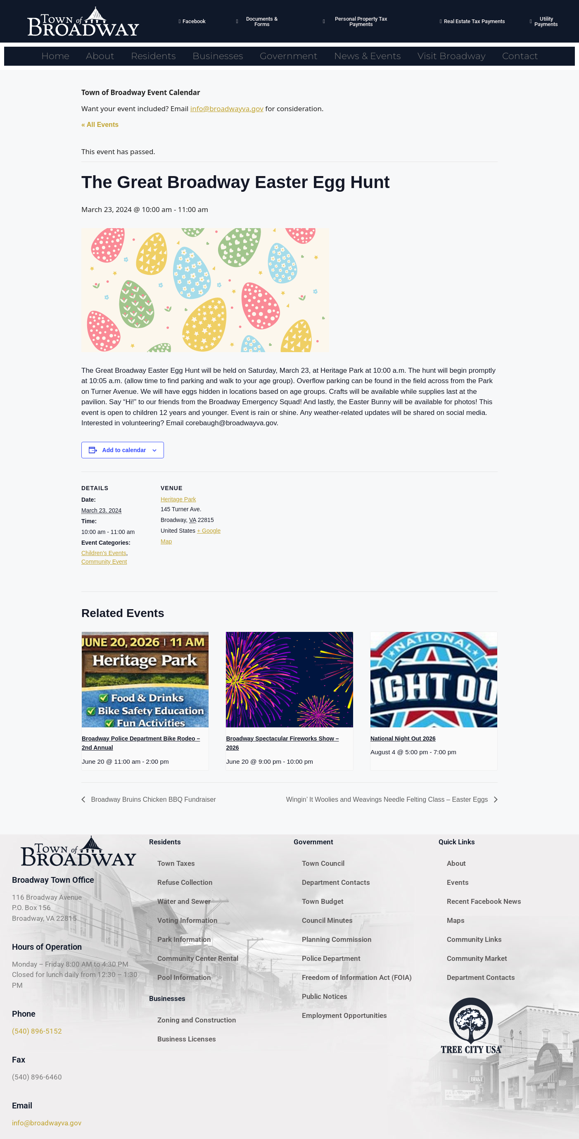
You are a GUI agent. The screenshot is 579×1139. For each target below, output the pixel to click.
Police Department (331, 958)
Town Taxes (176, 863)
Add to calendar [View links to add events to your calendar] (124, 450)
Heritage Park (178, 499)
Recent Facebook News (484, 901)
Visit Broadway (452, 56)
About (100, 56)
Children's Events (103, 553)
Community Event (104, 561)
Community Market (477, 958)
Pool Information (184, 977)
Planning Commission (337, 939)
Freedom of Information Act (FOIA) (357, 977)
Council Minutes (327, 920)
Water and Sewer (184, 901)
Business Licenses (186, 1039)
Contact (520, 56)
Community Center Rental (197, 958)
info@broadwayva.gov (226, 108)
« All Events (100, 124)
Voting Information (187, 920)
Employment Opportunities (344, 1015)
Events (458, 882)
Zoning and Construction (196, 1020)
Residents (153, 56)
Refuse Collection (185, 882)
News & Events (367, 56)
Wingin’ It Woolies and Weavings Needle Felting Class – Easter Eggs (388, 799)
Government (289, 56)
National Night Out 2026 (403, 738)
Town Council (323, 863)
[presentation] (145, 679)
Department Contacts (336, 882)
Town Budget (323, 901)
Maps (456, 920)
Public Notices (324, 996)
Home (55, 56)
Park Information (184, 939)
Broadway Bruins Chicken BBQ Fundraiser (152, 799)
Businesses (217, 56)
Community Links (474, 939)
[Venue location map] (283, 528)
